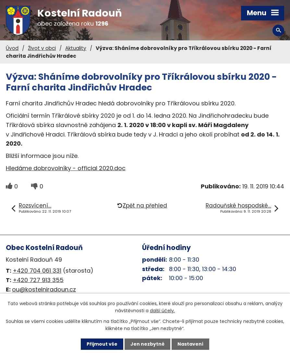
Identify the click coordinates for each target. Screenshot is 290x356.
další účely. (162, 310)
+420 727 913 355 (38, 280)
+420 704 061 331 (37, 271)
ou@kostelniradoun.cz (44, 289)
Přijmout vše (102, 344)
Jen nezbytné (147, 344)
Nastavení (190, 344)
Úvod (12, 48)
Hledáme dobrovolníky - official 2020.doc (66, 168)
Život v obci (42, 48)
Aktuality (75, 48)
